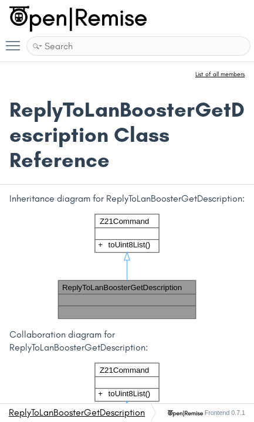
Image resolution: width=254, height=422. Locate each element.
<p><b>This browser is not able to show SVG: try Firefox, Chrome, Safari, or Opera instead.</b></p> (127, 266)
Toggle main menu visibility (16, 40)
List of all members (220, 74)
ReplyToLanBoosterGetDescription (77, 412)
